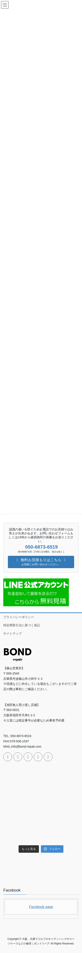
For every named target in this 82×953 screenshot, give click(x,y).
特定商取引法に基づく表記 (21, 625)
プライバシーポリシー (18, 617)
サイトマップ (12, 633)
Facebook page (41, 907)
